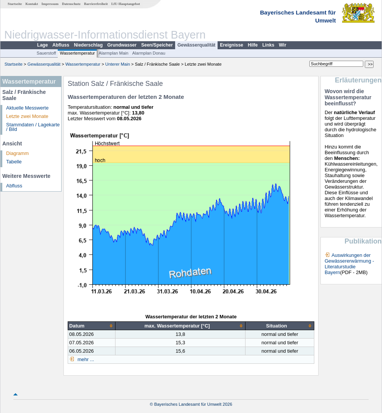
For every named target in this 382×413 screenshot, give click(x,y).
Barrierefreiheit (96, 4)
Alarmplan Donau (148, 53)
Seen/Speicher (157, 45)
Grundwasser (122, 45)
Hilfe (253, 45)
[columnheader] (91, 326)
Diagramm (17, 153)
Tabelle (14, 162)
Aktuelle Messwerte (27, 108)
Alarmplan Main (113, 53)
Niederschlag (88, 45)
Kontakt (32, 4)
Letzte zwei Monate (27, 116)
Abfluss (60, 45)
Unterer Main (117, 64)
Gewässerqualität (196, 45)
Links (268, 45)
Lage (42, 45)
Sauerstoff (46, 53)
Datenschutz (71, 4)
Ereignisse (231, 45)
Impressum (50, 4)
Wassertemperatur (77, 53)
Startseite (15, 4)
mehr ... (85, 359)
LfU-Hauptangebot (125, 4)
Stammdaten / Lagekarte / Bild (33, 127)
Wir (282, 45)
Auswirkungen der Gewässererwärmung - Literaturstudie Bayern (349, 263)
